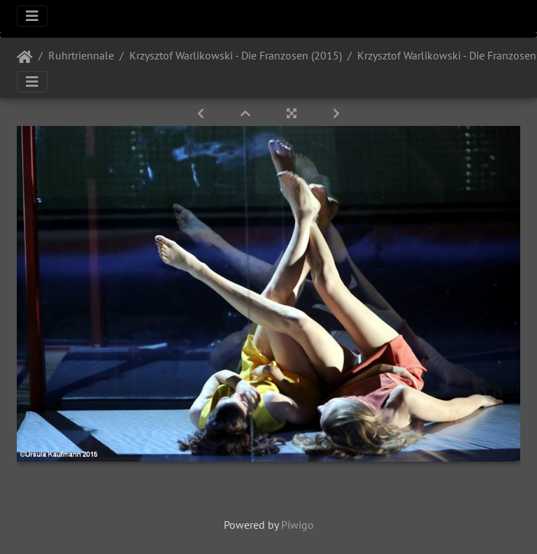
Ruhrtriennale (81, 55)
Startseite (25, 57)
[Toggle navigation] (32, 16)
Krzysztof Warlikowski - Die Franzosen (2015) (235, 55)
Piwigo (297, 525)
